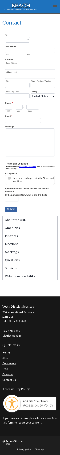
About (6, 358)
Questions (12, 260)
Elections (11, 244)
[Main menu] (55, 6)
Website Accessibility (20, 276)
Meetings (12, 252)
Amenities (12, 228)
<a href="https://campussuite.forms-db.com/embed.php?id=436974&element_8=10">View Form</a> (30, 122)
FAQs (5, 369)
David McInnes (11, 331)
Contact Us (9, 380)
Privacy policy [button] (24, 449)
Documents (9, 363)
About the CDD (15, 220)
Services (11, 268)
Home (6, 352)
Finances (11, 236)
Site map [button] (39, 449)
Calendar (7, 374)
